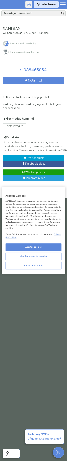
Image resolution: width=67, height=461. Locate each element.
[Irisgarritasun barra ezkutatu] (15, 453)
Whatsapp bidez (33, 172)
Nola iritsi (33, 80)
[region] (33, 230)
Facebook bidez (24, 164)
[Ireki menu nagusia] (63, 4)
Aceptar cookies (33, 247)
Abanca (4, 4)
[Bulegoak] (28, 4)
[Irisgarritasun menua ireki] (7, 453)
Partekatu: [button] (12, 137)
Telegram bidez (33, 178)
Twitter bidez (23, 158)
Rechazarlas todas (33, 265)
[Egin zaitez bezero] (46, 4)
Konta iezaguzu (14, 126)
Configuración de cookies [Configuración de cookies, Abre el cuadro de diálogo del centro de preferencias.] (33, 256)
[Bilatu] (31, 13)
